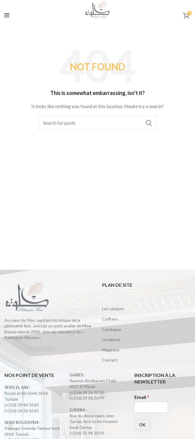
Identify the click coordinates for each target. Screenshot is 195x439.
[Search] (97, 123)
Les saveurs (113, 308)
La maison (111, 339)
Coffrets (110, 318)
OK (142, 424)
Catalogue (111, 329)
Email (141, 397)
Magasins (111, 349)
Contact (109, 359)
